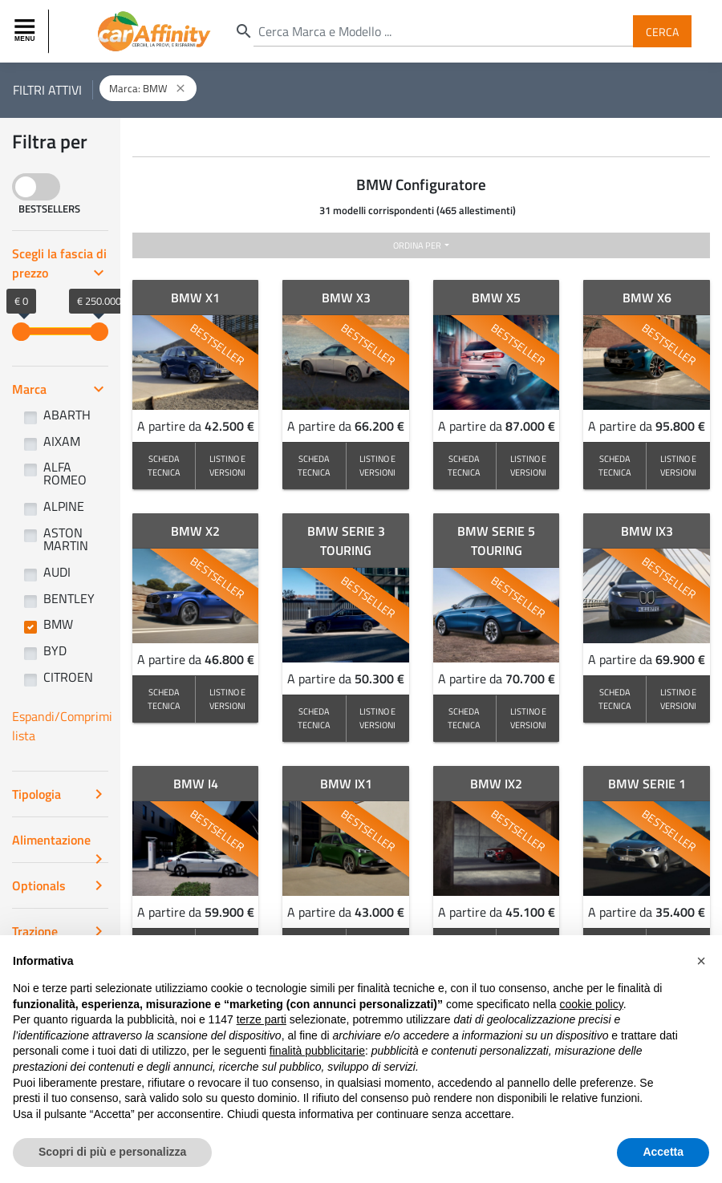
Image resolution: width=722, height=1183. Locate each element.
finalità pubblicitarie (317, 1050)
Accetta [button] (663, 1151)
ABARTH (67, 414)
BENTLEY (69, 598)
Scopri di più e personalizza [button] (112, 1151)
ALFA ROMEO (65, 473)
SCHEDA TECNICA (164, 465)
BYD (55, 650)
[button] (701, 961)
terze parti (261, 1019)
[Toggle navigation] (26, 31)
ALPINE (63, 506)
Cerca (662, 30)
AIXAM (61, 441)
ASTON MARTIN (65, 539)
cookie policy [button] (591, 1004)
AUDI (57, 571)
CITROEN (68, 677)
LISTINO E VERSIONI (227, 465)
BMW (58, 624)
